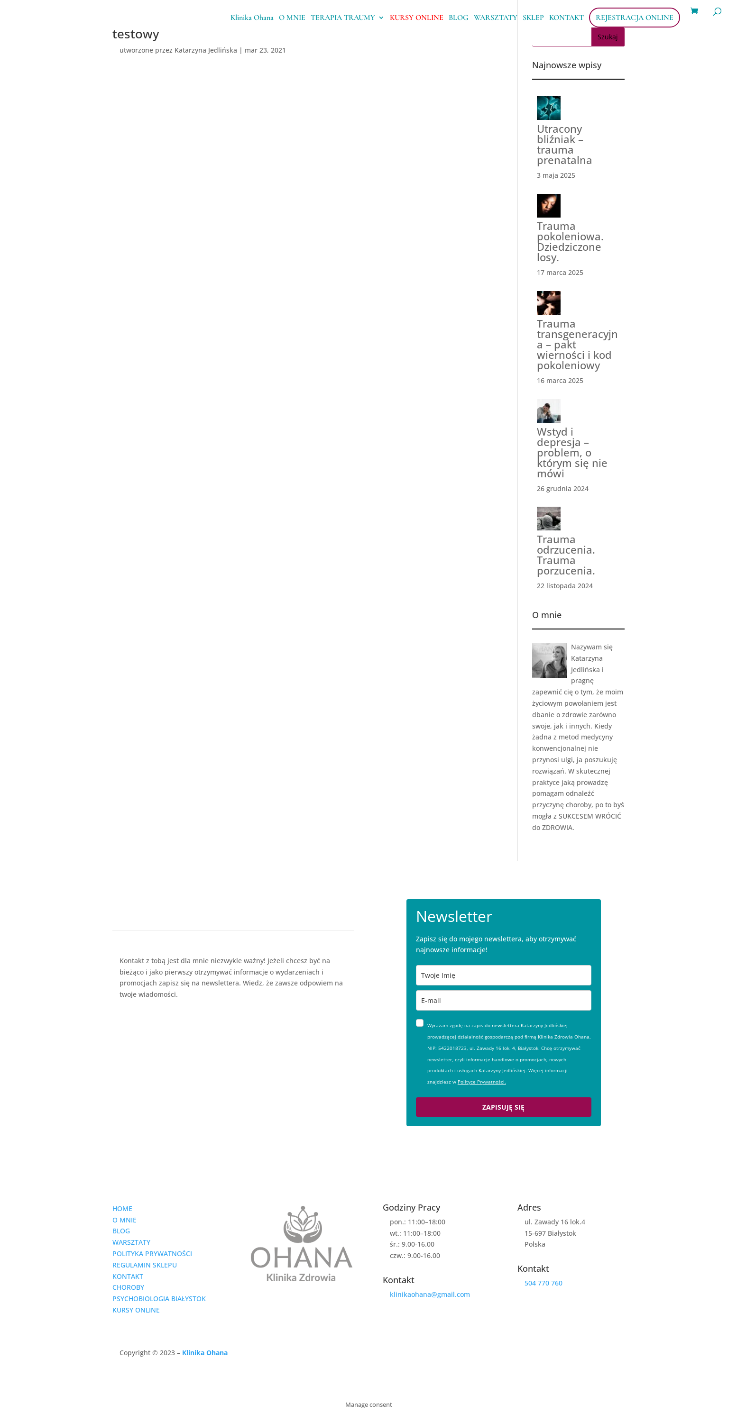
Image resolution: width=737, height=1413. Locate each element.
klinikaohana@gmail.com (430, 1294)
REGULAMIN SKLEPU (144, 1264)
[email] (503, 1000)
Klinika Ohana (252, 18)
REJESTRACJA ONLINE (634, 17)
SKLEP (533, 18)
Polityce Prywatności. (482, 1081)
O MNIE (292, 18)
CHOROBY (128, 1287)
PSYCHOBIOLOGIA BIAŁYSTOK (159, 1298)
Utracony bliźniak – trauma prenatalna (564, 144)
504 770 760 (543, 1282)
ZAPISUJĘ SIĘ (503, 1107)
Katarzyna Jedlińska (206, 50)
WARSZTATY (495, 18)
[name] (503, 975)
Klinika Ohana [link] (205, 1352)
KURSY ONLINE (416, 18)
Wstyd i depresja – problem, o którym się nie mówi (572, 452)
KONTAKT (566, 18)
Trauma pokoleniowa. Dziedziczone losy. (570, 241)
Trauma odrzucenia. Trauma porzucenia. (566, 554)
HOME (122, 1208)
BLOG (459, 18)
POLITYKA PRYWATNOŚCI (152, 1253)
